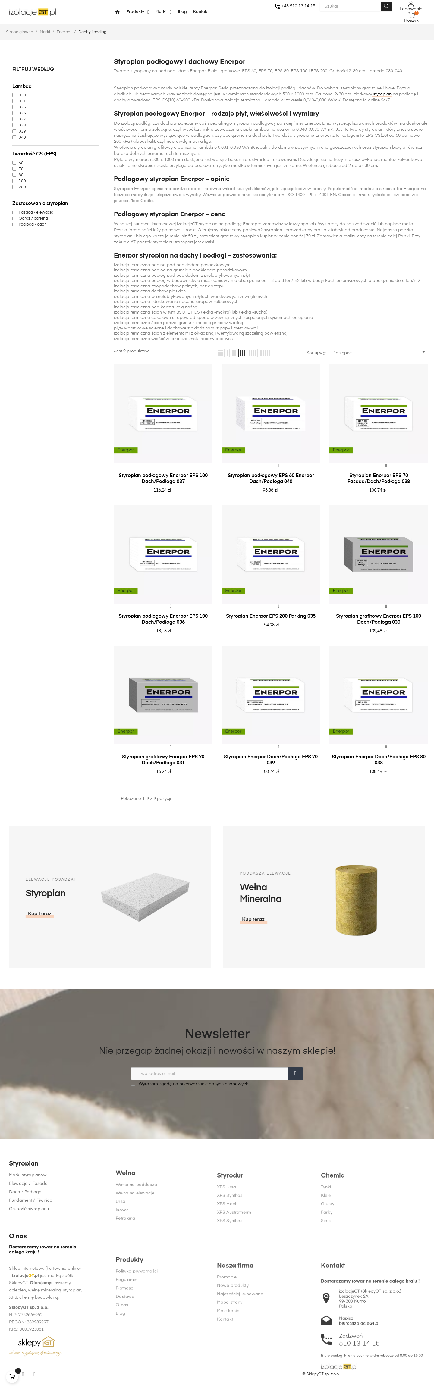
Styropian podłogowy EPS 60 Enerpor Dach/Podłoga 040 (271, 478)
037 (22, 119)
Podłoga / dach (33, 224)
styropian (382, 94)
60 (21, 163)
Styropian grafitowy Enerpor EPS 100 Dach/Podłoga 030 (378, 619)
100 (22, 181)
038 (22, 125)
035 (22, 107)
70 (21, 169)
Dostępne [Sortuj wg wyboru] (379, 352)
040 (22, 137)
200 (22, 187)
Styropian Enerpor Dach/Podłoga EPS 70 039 (271, 760)
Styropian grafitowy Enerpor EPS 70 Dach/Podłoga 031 (163, 760)
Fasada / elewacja (36, 212)
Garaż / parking (33, 218)
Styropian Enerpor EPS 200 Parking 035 (271, 616)
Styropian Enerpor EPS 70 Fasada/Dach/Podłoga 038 (379, 478)
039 (22, 131)
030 (22, 95)
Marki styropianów (28, 1226)
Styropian (24, 1215)
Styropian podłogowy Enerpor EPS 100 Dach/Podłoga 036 (163, 619)
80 (21, 175)
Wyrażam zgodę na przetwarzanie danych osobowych (189, 1084)
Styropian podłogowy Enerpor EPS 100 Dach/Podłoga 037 (163, 478)
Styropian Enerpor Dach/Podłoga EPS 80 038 (379, 760)
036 (22, 113)
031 (22, 101)
